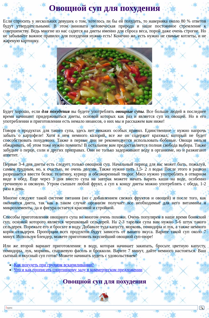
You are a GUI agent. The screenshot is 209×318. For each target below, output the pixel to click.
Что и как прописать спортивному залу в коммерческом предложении (78, 269)
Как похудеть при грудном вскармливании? (54, 265)
